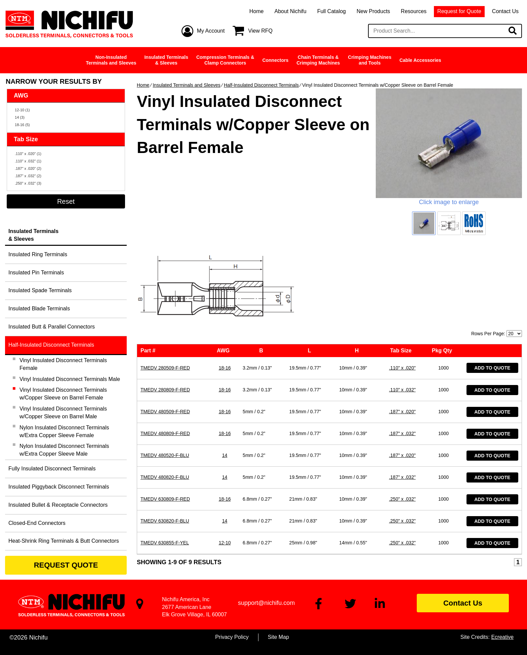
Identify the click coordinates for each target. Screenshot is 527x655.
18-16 (225, 287)
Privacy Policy (232, 637)
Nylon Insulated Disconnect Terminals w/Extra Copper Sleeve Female (64, 431)
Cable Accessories (420, 60)
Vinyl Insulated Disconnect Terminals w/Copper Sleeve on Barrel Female (63, 393)
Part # (149, 269)
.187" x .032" (402, 352)
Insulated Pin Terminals (36, 272)
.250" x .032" (402, 418)
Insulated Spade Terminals (40, 290)
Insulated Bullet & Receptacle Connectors (58, 505)
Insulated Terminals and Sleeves (186, 85)
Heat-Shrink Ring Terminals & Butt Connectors (63, 541)
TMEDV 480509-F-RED (165, 330)
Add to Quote (492, 287)
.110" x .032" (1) (28, 161)
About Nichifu (290, 11)
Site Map (278, 637)
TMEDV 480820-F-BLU (164, 396)
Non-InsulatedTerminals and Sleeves (111, 60)
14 (225, 374)
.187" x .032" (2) (28, 176)
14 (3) (20, 117)
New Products (373, 11)
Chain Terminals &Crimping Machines (318, 60)
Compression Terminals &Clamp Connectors (225, 60)
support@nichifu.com (266, 603)
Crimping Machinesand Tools (369, 60)
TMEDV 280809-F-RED (165, 308)
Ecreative (502, 637)
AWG (225, 269)
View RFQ (260, 31)
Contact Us (505, 11)
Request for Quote (459, 11)
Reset (66, 201)
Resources (414, 11)
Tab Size (402, 269)
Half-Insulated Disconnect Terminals (261, 85)
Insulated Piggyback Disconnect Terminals (58, 487)
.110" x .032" (402, 308)
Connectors (275, 60)
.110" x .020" (402, 287)
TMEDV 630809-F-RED (165, 418)
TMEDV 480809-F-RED (165, 352)
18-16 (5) (22, 125)
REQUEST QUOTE (66, 565)
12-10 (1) (22, 110)
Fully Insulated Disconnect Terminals (51, 468)
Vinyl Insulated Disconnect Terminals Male (69, 379)
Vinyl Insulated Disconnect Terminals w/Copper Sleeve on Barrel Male (63, 412)
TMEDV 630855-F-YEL (164, 461)
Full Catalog (331, 11)
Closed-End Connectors (37, 523)
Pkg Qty (443, 269)
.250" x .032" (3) (28, 183)
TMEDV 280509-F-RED (165, 287)
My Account (211, 31)
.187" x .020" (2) (28, 168)
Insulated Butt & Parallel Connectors (51, 327)
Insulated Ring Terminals (37, 254)
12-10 (225, 461)
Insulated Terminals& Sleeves (166, 60)
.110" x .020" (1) (28, 154)
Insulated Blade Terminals (39, 308)
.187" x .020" (402, 330)
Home (256, 11)
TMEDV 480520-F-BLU (164, 374)
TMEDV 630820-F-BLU (164, 439)
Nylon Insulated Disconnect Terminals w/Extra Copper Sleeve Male (64, 450)
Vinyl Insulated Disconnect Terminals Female (63, 364)
